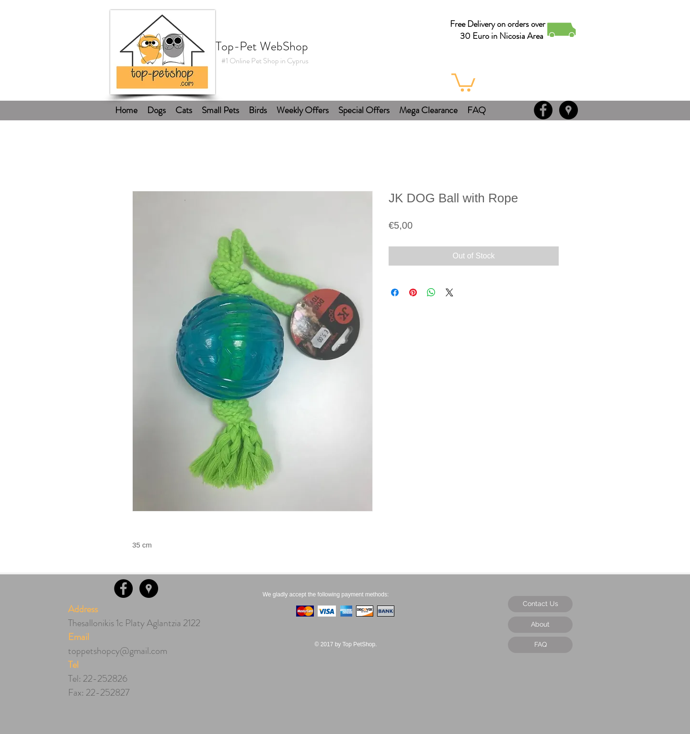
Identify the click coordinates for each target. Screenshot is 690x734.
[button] (463, 81)
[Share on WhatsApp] (431, 292)
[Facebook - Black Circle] (543, 110)
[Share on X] (449, 292)
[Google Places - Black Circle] (568, 110)
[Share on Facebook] (395, 292)
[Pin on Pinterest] (413, 292)
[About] (540, 625)
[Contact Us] (540, 604)
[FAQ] (540, 645)
